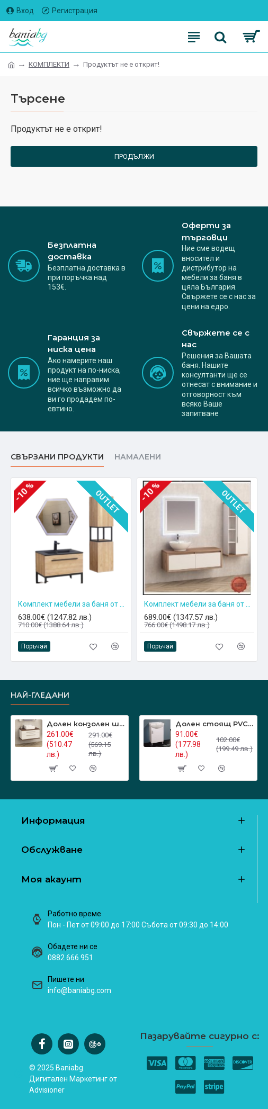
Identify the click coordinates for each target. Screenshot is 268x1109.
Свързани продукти (57, 457)
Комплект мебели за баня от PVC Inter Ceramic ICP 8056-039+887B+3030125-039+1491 (73, 604)
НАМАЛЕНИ (137, 457)
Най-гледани (40, 695)
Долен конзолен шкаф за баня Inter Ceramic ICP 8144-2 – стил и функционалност (85, 723)
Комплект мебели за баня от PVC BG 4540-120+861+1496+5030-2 (199, 604)
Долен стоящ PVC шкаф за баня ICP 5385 (214, 723)
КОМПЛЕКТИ (49, 64)
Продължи (134, 156)
